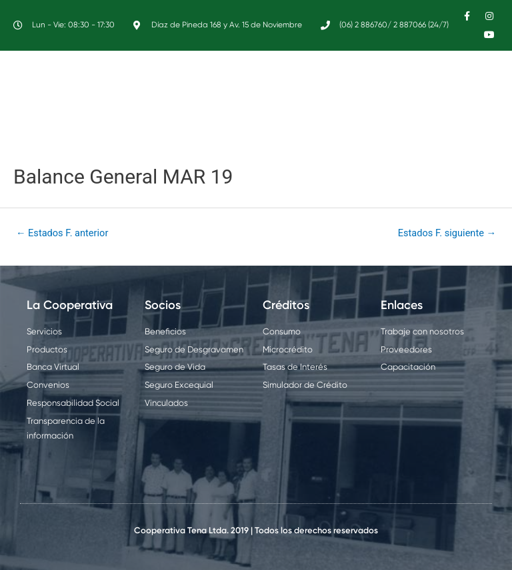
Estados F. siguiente (447, 233)
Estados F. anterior (62, 233)
